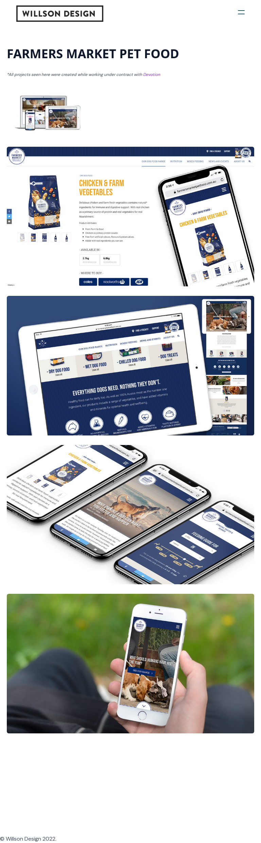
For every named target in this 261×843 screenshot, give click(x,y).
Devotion (151, 74)
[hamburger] (241, 12)
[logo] (59, 13)
